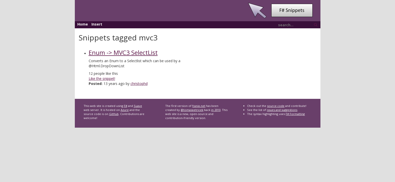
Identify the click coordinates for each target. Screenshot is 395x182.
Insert (96, 24)
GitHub (114, 114)
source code (275, 106)
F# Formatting (295, 114)
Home (82, 24)
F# (125, 106)
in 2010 (215, 110)
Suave (138, 106)
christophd (139, 83)
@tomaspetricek (192, 110)
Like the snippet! (102, 78)
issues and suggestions (282, 110)
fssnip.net (198, 106)
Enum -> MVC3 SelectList (123, 52)
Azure (125, 110)
